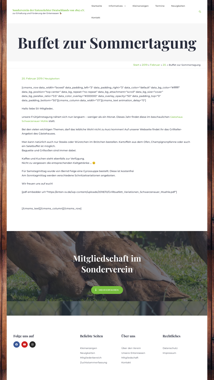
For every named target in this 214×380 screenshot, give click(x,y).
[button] (126, 6)
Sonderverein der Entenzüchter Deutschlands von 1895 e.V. (49, 4)
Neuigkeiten (52, 66)
